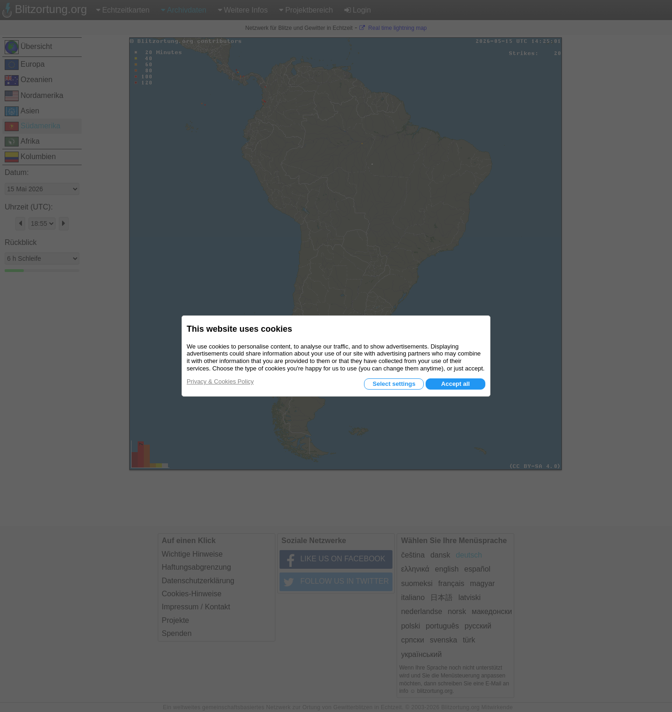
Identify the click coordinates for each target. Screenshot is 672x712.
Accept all (455, 383)
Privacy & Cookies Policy (220, 381)
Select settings (393, 383)
